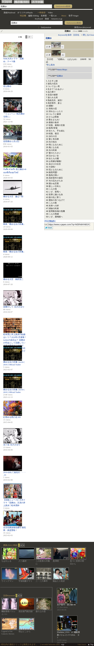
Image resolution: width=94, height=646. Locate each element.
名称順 (44, 15)
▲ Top (90, 644)
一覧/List (53, 15)
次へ (30, 37)
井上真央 (51, 65)
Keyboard (39, 19)
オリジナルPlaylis (25, 12)
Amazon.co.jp (56, 19)
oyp (62, 644)
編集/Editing (33, 15)
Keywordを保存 (65, 35)
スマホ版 (37, 1)
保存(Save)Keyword (82, 27)
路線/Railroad (9, 12)
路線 (47, 19)
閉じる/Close (88, 35)
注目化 (76, 35)
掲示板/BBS (22, 1)
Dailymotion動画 (63, 6)
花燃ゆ (49, 38)
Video (50, 12)
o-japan (6, 1)
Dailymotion (46, 27)
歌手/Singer (74, 15)
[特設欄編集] (50, 221)
